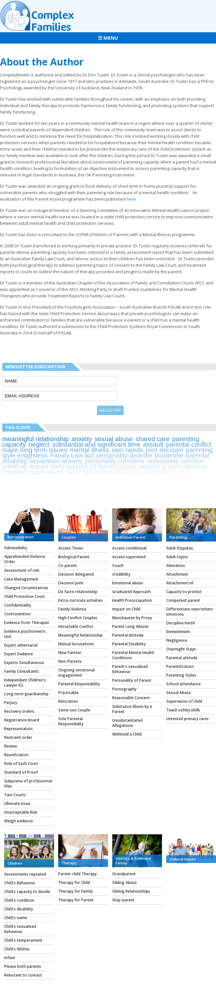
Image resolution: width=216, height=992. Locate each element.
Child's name (15, 917)
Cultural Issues (182, 859)
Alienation (175, 565)
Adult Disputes (179, 548)
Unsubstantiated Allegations (127, 723)
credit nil (14, 466)
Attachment (177, 574)
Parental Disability (129, 644)
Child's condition (19, 900)
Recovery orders (19, 711)
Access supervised (129, 557)
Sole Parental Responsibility (70, 721)
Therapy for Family (75, 891)
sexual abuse (113, 438)
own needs (127, 449)
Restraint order (18, 737)
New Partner (69, 652)
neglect (38, 444)
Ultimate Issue (17, 803)
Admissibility (15, 548)
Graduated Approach (131, 591)
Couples (68, 537)
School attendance (183, 684)
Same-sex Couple (74, 710)
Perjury (10, 702)
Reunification (16, 755)
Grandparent (124, 874)
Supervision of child (184, 701)
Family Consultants (21, 671)
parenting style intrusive (173, 466)
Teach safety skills (183, 710)
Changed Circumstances (26, 587)
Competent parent (183, 600)
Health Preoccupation (132, 600)
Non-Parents (70, 661)
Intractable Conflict (75, 626)
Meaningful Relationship (80, 635)
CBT (128, 471)
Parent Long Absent (130, 626)
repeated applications (33, 471)
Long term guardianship (26, 694)
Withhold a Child (127, 734)
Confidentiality (17, 605)
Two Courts (15, 795)
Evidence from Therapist (26, 622)
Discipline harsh (180, 623)
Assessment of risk (21, 570)
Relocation (68, 701)
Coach (118, 565)
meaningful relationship (35, 438)
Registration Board (21, 720)
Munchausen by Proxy (132, 617)
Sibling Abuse (124, 882)
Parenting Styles (181, 675)
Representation (18, 728)
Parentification (180, 666)
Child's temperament (23, 940)
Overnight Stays (181, 649)
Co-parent (67, 565)
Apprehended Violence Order (24, 559)
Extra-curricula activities (80, 600)
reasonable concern (175, 460)
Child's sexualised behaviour (20, 929)
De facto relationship (77, 591)
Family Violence (72, 609)
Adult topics (177, 557)
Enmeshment (178, 631)
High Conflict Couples (77, 617)
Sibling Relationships (131, 891)
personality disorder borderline (139, 455)
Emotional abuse (127, 583)
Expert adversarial (21, 645)
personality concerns (114, 460)
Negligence (176, 640)
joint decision (164, 449)
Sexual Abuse (178, 692)
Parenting (178, 537)
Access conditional (129, 548)
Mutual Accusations (76, 644)
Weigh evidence (18, 821)
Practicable (68, 692)
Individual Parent (130, 537)
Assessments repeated (25, 874)
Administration (20, 536)
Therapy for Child (74, 882)
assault (153, 444)
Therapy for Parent (75, 900)
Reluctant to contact (23, 975)
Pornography (124, 689)
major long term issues (34, 449)
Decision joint (70, 583)
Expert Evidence (18, 654)
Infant (9, 957)
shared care (152, 438)
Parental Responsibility (79, 684)
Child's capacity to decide (27, 891)
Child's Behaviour (19, 883)
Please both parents (22, 966)
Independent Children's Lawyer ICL (25, 682)
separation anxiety (56, 460)
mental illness (89, 449)
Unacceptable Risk (21, 812)
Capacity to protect (184, 591)
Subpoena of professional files (28, 783)
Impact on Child (126, 609)
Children (14, 863)
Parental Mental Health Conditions (133, 655)
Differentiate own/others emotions (189, 611)
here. (131, 199)
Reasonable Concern (131, 697)
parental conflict (188, 444)
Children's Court (113, 466)
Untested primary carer (187, 718)
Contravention (17, 614)
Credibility (121, 574)
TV (199, 471)
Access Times (70, 548)
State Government (92, 471)
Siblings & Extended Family (133, 860)
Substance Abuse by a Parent (132, 709)
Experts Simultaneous (24, 662)
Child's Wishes (17, 949)
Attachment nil (179, 583)
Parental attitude (128, 635)
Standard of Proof (21, 772)
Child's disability (18, 909)
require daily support (58, 466)
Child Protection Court (24, 596)
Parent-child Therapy (77, 874)
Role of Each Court (21, 763)
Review (10, 746)
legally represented (164, 471)
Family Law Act (71, 455)
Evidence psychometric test (25, 634)
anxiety (81, 438)
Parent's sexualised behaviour (130, 669)
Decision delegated (76, 574)
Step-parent (123, 900)
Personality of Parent (131, 680)
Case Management (21, 579)
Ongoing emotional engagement (76, 672)
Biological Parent (74, 557)
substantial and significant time (96, 444)
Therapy (69, 862)
